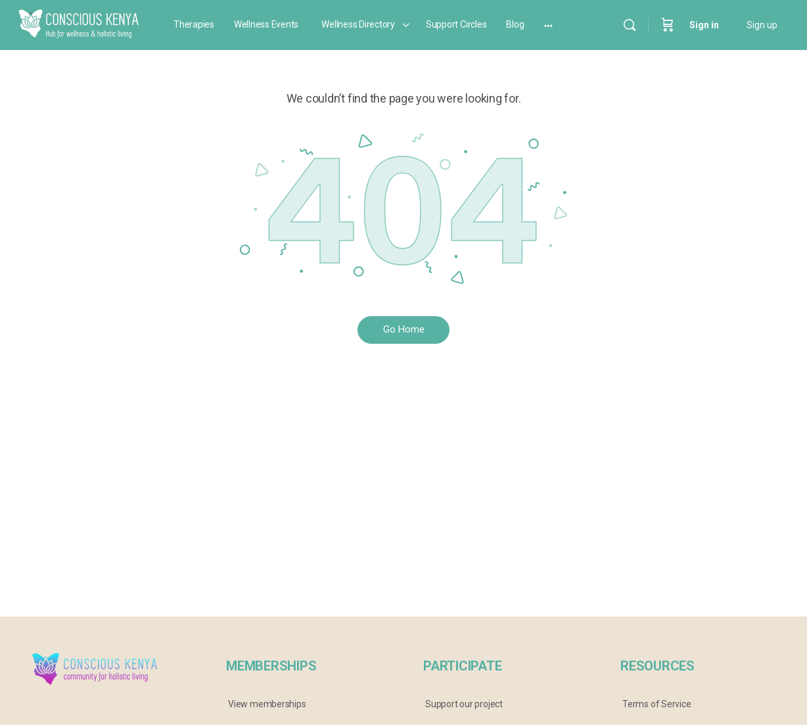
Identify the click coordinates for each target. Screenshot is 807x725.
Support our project (464, 704)
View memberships (267, 704)
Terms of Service (656, 704)
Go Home (404, 329)
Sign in (704, 25)
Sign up (762, 25)
